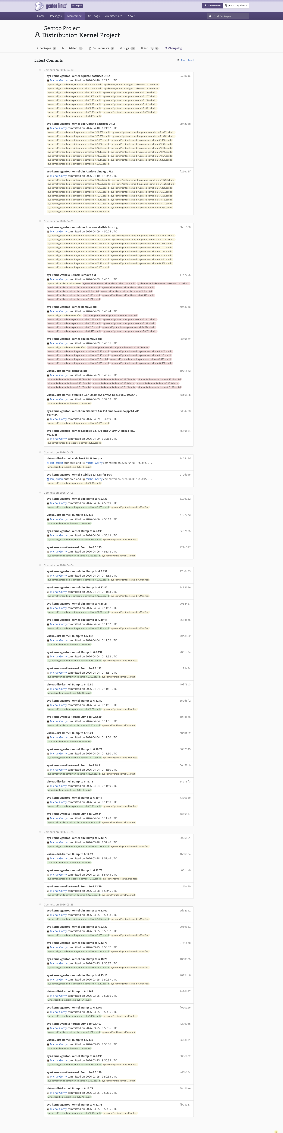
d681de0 (185, 858)
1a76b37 (185, 976)
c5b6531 (185, 427)
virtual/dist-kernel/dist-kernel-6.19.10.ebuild (69, 380)
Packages (56, 16)
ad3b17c (185, 1055)
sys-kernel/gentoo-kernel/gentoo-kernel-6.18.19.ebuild (129, 103)
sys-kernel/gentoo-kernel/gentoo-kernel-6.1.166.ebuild (129, 92)
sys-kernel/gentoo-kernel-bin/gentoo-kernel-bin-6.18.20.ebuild (78, 155)
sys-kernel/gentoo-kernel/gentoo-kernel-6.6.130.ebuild (129, 111)
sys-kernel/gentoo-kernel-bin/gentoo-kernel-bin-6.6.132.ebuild (141, 360)
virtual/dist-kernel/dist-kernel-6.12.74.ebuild (69, 376)
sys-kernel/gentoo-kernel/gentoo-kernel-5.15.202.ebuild (131, 88)
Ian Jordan (56, 459)
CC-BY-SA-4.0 (116, 1126)
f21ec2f (185, 170)
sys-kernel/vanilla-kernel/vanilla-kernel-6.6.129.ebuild (128, 293)
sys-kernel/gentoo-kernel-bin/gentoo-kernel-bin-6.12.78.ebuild (78, 348)
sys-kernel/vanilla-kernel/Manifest (64, 281)
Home (41, 16)
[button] (212, 5)
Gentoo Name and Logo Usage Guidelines (155, 1126)
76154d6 (185, 960)
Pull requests (101, 48)
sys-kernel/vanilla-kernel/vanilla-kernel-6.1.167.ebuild (74, 1016)
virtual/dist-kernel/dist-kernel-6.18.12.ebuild (159, 376)
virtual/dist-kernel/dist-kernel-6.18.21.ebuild (69, 731)
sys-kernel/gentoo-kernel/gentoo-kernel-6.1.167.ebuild (74, 96)
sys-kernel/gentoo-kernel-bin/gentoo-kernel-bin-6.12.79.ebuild (78, 147)
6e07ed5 (185, 526)
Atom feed (185, 60)
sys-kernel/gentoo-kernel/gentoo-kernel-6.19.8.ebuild (129, 321)
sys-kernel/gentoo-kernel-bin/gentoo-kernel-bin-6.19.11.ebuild (78, 159)
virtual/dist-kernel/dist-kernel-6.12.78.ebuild (114, 376)
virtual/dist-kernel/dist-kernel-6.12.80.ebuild (69, 684)
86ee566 (185, 613)
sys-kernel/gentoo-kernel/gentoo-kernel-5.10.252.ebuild (131, 84)
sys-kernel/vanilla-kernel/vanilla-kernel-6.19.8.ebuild (73, 289)
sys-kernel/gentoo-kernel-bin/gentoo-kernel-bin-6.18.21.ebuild (141, 155)
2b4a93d (185, 123)
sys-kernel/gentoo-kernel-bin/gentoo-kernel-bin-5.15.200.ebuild (79, 135)
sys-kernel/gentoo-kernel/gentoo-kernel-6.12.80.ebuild (129, 100)
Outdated (72, 48)
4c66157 (185, 802)
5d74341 (185, 897)
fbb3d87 (185, 1087)
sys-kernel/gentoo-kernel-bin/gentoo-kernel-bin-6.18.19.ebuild (141, 151)
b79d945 (185, 471)
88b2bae (185, 1071)
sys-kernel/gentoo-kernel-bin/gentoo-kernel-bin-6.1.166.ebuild (141, 139)
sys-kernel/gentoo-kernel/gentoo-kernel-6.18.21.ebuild (129, 107)
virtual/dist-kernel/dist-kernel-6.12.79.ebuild (69, 850)
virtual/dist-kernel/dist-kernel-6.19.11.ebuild (69, 779)
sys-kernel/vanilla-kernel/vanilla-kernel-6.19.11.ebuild (74, 810)
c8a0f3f (185, 723)
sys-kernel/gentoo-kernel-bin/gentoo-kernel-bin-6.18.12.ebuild (141, 348)
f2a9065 (185, 1008)
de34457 (185, 597)
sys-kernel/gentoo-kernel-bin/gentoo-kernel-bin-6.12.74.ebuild (118, 344)
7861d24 (185, 644)
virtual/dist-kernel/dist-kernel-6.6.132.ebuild (159, 384)
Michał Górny (58, 80)
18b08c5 (185, 944)
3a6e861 (185, 1023)
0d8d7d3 (185, 407)
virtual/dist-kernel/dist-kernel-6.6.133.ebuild (69, 518)
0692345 (185, 739)
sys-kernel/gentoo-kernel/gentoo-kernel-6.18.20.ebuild (74, 107)
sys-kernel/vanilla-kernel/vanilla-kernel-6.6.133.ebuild (74, 550)
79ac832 (185, 629)
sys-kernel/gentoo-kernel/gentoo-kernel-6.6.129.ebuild (74, 329)
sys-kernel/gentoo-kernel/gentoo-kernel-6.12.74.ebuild (110, 313)
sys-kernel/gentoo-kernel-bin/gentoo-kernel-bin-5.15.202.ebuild (143, 135)
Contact (244, 1119)
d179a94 (185, 660)
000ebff (185, 1039)
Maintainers (75, 16)
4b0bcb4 (185, 842)
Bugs (127, 48)
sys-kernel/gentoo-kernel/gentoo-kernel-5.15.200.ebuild (75, 88)
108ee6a (185, 708)
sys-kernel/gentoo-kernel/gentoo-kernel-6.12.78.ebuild (74, 317)
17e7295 (185, 273)
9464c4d (185, 455)
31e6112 (185, 494)
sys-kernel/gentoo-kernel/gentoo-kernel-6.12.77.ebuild (129, 96)
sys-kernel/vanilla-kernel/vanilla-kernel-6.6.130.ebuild (74, 1063)
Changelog (173, 48)
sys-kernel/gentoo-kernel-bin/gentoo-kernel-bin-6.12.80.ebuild (141, 147)
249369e (185, 581)
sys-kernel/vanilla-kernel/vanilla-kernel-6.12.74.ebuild (109, 281)
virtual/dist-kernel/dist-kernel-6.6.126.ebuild (69, 384)
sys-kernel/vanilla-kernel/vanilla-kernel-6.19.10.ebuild (128, 285)
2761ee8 (185, 929)
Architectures (113, 16)
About (131, 16)
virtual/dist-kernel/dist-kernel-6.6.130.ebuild (69, 400)
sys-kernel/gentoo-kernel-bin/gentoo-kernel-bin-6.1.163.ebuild (78, 139)
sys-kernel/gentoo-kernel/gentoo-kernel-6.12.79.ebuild (74, 100)
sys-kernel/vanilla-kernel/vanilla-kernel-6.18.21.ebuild (74, 763)
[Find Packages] (231, 16)
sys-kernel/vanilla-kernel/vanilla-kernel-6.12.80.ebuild (74, 716)
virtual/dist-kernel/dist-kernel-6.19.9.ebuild (157, 380)
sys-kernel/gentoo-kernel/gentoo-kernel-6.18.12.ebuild (129, 317)
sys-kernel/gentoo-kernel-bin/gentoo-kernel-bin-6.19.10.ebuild (78, 352)
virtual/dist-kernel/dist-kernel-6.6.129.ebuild (114, 384)
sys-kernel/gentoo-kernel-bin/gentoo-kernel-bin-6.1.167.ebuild (78, 143)
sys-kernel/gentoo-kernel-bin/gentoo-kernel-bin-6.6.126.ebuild (140, 356)
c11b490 (185, 873)
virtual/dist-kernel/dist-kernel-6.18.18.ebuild (69, 463)
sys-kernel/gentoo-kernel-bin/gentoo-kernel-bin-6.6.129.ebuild (78, 360)
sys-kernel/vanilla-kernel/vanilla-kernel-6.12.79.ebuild (74, 881)
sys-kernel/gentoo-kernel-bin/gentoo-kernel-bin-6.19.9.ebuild (78, 356)
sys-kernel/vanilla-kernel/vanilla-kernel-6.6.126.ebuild (74, 293)
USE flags (94, 16)
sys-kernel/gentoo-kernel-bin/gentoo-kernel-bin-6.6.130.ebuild (141, 159)
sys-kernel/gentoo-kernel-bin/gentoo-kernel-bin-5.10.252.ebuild (143, 131)
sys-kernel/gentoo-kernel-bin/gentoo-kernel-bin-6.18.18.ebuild (78, 151)
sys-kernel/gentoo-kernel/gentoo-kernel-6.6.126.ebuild (128, 325)
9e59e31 (185, 913)
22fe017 (185, 542)
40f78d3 (185, 676)
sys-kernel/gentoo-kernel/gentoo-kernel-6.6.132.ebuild (129, 329)
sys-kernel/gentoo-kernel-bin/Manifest (66, 344)
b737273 (185, 510)
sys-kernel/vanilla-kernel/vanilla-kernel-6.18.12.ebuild (74, 285)
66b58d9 (185, 755)
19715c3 (185, 368)
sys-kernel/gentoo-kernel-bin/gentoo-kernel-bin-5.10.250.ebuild (79, 131)
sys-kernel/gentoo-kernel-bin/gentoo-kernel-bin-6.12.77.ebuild (141, 143)
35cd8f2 (185, 692)
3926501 (185, 826)
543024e (185, 76)
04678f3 (185, 771)
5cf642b (185, 392)
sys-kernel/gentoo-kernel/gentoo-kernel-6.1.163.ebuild (74, 92)
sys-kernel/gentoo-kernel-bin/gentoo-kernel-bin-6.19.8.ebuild (141, 352)
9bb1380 (185, 226)
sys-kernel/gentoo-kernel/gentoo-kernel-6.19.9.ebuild (74, 325)
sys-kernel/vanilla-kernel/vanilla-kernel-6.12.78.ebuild (163, 281)
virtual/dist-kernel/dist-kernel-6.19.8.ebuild (113, 380)
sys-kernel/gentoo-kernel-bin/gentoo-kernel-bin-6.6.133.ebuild (78, 163)
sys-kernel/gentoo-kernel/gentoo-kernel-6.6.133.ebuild (74, 115)
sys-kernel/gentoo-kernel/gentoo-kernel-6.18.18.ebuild (74, 103)
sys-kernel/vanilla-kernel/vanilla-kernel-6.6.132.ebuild (74, 297)
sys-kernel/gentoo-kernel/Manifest (64, 313)
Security (150, 48)
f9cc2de (185, 305)
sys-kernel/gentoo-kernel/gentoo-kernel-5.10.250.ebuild (75, 84)
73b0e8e (185, 786)
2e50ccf (185, 336)
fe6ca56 (185, 992)
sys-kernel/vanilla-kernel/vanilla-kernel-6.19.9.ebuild (126, 289)
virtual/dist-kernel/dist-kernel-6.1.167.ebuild (69, 984)
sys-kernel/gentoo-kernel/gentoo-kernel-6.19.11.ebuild (74, 111)
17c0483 (185, 565)
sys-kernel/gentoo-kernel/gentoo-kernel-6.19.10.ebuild (74, 321)
